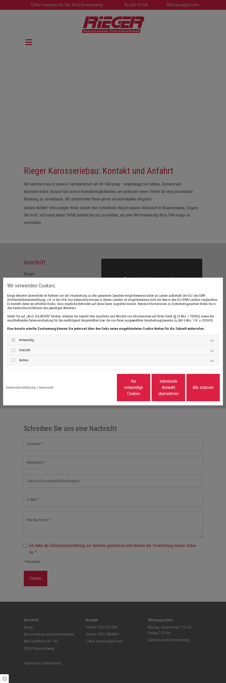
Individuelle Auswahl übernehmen (147, 387)
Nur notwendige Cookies (97, 387)
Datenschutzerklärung (20, 387)
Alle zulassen (195, 387)
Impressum (46, 387)
